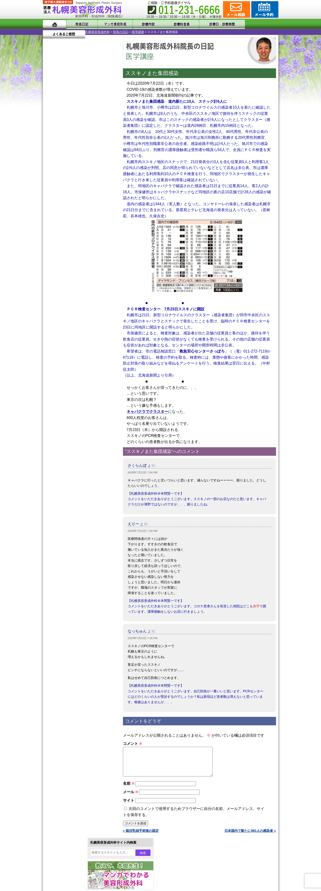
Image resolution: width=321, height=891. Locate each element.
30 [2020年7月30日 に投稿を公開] (87, 176)
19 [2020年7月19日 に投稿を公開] (51, 169)
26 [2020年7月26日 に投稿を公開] (51, 176)
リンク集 (58, 636)
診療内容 (142, 24)
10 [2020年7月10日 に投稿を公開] (96, 155)
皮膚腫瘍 (65, 533)
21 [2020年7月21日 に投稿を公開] (69, 169)
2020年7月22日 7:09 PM (143, 531)
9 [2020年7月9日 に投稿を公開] (87, 155)
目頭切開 (65, 542)
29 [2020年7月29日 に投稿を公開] (78, 176)
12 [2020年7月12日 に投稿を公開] (51, 162)
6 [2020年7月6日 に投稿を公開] (60, 155)
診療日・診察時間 (212, 24)
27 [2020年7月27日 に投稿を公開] (60, 176)
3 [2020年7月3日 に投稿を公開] (96, 148)
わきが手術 (75, 457)
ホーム (54, 24)
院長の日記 (78, 32)
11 (80, 220)
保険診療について (65, 619)
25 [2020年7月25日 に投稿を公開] (105, 169)
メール (130, 798)
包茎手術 (65, 525)
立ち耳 (63, 474)
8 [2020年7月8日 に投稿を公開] (78, 155)
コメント (132, 744)
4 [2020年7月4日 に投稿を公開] (105, 148)
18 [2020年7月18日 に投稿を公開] (105, 162)
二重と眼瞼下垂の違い (68, 449)
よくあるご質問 (257, 24)
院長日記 (80, 24)
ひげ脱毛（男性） (72, 499)
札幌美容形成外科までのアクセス (77, 602)
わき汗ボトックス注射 (75, 466)
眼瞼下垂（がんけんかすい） (80, 415)
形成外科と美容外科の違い (72, 593)
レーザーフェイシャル (75, 491)
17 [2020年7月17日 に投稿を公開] (96, 162)
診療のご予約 (264, 9)
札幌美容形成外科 (55, 32)
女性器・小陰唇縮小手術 (77, 432)
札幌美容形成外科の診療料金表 (75, 610)
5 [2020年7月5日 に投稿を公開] (51, 155)
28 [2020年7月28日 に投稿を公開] (69, 176)
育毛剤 (63, 508)
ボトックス (67, 550)
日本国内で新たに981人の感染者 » (250, 836)
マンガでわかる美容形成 (111, 24)
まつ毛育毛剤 (68, 516)
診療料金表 (172, 24)
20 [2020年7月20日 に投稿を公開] (60, 169)
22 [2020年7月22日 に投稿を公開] (78, 169)
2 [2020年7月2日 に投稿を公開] (87, 148)
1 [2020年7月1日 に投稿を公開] (78, 148)
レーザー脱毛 (68, 483)
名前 (128, 789)
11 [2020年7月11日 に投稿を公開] (105, 155)
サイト (128, 806)
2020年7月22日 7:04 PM (143, 472)
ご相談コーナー (236, 9)
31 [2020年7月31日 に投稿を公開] (96, 176)
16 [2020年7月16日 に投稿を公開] (87, 162)
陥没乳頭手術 (68, 423)
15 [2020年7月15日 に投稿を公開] (78, 162)
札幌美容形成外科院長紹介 (72, 627)
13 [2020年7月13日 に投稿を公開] (60, 162)
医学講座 (95, 32)
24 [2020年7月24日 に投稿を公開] (96, 169)
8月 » (61, 185)
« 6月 (49, 185)
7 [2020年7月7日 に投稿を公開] (69, 155)
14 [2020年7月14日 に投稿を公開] (69, 162)
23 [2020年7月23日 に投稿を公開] (87, 169)
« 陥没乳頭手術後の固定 (141, 836)
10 (75, 220)
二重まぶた (67, 440)
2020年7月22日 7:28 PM (143, 638)
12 (84, 220)
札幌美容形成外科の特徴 (70, 585)
